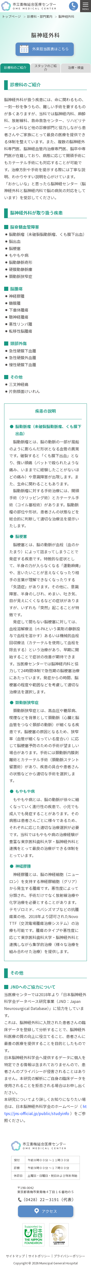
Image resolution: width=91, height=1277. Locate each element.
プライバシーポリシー (69, 1256)
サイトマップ (15, 1256)
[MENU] (85, 6)
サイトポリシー (39, 1256)
